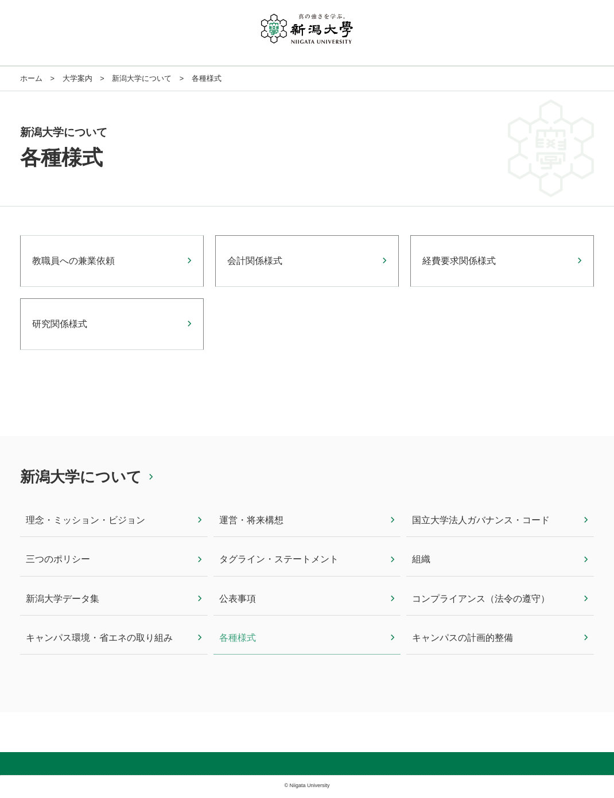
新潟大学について (81, 477)
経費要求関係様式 (459, 261)
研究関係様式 (59, 324)
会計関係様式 (254, 261)
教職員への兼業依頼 (73, 261)
